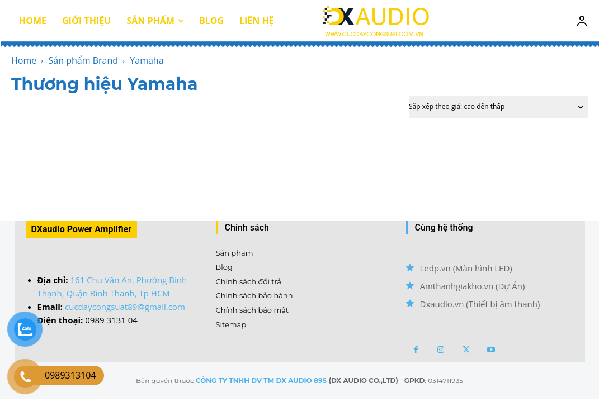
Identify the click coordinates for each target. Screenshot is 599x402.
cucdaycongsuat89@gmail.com (125, 306)
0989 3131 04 (111, 320)
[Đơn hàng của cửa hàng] (498, 107)
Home (23, 60)
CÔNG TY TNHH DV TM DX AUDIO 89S (261, 380)
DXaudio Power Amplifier (81, 229)
